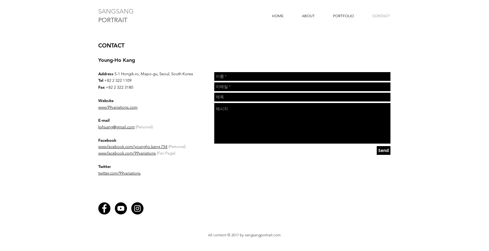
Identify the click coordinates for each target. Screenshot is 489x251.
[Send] (383, 150)
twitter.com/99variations (119, 173)
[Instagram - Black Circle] (137, 208)
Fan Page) (166, 153)
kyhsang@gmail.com (116, 127)
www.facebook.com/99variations (127, 153)
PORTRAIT (112, 20)
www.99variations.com (118, 107)
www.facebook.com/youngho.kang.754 (132, 146)
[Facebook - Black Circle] (104, 208)
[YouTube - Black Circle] (121, 208)
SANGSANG (116, 11)
